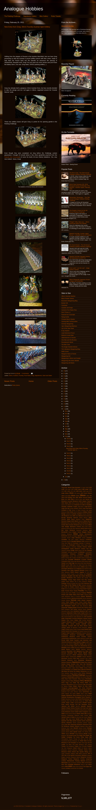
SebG (63, 713)
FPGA (86, 590)
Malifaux (69, 647)
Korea (78, 636)
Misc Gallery (44, 16)
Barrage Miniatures (66, 517)
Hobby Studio (77, 613)
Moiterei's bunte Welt (67, 335)
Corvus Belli (73, 555)
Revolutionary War (87, 699)
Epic (80, 576)
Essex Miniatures (87, 576)
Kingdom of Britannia (76, 633)
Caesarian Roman (65, 537)
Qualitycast (64, 691)
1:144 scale (67, 489)
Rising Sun (81, 700)
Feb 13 (69, 466)
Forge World (83, 588)
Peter (71, 682)
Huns (81, 615)
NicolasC (73, 664)
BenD (72, 521)
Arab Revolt (89, 508)
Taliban (63, 733)
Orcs (80, 673)
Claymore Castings (65, 550)
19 (64, 388)
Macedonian (84, 645)
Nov (66, 413)
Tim (78, 740)
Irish (80, 620)
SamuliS (83, 706)
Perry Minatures (75, 681)
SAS (81, 708)
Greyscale (64, 607)
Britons (81, 534)
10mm (67, 493)
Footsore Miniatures (80, 587)
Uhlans (75, 748)
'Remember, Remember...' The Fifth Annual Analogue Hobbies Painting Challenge (79, 199)
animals (72, 508)
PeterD (82, 682)
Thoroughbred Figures (66, 739)
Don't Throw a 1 (66, 312)
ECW (72, 572)
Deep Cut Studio (77, 565)
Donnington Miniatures (67, 568)
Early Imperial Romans (77, 570)
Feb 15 (69, 460)
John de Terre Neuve (80, 625)
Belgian (69, 521)
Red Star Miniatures (87, 695)
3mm (74, 497)
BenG (76, 521)
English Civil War (73, 576)
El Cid (87, 572)
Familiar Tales (88, 577)
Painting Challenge (78, 675)
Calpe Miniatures (76, 537)
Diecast (70, 566)
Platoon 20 (81, 686)
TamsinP (72, 733)
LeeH (87, 642)
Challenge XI (88, 543)
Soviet (77, 719)
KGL (71, 631)
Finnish (90, 581)
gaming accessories (77, 598)
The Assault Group (71, 735)
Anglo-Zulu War (65, 508)
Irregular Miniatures (66, 622)
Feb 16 (69, 458)
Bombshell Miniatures (82, 530)
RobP (90, 701)
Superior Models (65, 731)
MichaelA (63, 653)
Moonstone (64, 658)
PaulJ (66, 679)
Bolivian (90, 528)
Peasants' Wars (76, 679)
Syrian (79, 731)
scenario (76, 710)
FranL (74, 592)
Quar (68, 691)
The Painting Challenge (12, 16)
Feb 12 (69, 468)
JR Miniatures (74, 627)
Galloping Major (88, 594)
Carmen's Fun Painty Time (69, 310)
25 (64, 373)
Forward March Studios (68, 319)
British (75, 534)
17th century (77, 493)
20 (64, 386)
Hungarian (77, 614)
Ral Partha (73, 693)
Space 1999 (83, 719)
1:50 (72, 491)
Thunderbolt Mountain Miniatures (69, 740)
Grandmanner (65, 604)
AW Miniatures (65, 515)
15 (64, 399)
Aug (66, 421)
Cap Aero (71, 539)
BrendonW (64, 532)
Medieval (79, 651)
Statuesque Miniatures (76, 724)
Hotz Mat (67, 614)
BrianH (70, 532)
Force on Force (68, 588)
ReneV (83, 697)
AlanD (88, 503)
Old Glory (64, 671)
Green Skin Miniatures (82, 605)
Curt (69, 561)
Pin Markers (64, 686)
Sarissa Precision (75, 708)
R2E (91, 691)
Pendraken (88, 679)
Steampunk (86, 724)
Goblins (63, 602)
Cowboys (86, 556)
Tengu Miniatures (79, 733)
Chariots (79, 547)
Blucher (68, 528)
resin (76, 699)
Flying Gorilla (65, 317)
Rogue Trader (70, 702)
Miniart (85, 654)
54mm (90, 497)
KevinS (67, 631)
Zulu (78, 768)
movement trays (84, 658)
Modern (79, 656)
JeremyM (70, 625)
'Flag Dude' (64, 487)
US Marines (84, 748)
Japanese (64, 625)
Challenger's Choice (74, 545)
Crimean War (68, 557)
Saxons (63, 710)
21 (64, 383)
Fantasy (64, 579)
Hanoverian (64, 611)
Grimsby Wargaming (67, 323)
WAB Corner (65, 351)
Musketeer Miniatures (85, 660)
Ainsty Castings (75, 503)
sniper (70, 719)
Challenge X (82, 543)
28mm (11, 375)
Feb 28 (69, 438)
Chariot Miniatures (65, 546)
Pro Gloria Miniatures (85, 688)
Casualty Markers (76, 541)
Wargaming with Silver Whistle (70, 360)
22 (64, 381)
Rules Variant (65, 704)
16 (64, 396)
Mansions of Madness (86, 647)
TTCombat (84, 746)
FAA (75, 577)
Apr (66, 431)
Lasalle (87, 638)
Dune (83, 568)
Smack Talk (64, 719)
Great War (85, 604)
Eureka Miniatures (67, 577)
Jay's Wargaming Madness (69, 326)
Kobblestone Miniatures (68, 636)
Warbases (84, 755)
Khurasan (74, 631)
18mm (63, 495)
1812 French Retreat (86, 493)
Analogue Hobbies (23, 8)
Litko (62, 645)
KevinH (63, 631)
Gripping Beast (72, 607)
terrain (85, 733)
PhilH (86, 682)
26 (64, 371)
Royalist (90, 702)
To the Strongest (71, 742)
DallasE (63, 563)
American (77, 504)
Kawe (82, 629)
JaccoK (72, 624)
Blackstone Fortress (75, 526)
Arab (84, 508)
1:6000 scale (85, 491)
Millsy (90, 653)
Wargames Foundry (79, 759)
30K (91, 495)
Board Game (84, 528)
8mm (66, 499)
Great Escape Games (75, 604)
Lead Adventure (84, 640)
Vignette (81, 751)
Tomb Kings (84, 742)
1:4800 (68, 491)
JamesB (83, 624)
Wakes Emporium (83, 753)
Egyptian (82, 572)
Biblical (85, 521)
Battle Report (71, 519)
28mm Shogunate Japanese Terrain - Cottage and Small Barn (80, 280)
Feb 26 (69, 443)
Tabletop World (88, 731)
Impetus (63, 620)
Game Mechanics (65, 596)
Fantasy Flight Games (74, 579)
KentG (86, 629)
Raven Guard (84, 693)
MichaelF (70, 653)
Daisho (90, 561)
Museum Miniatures (67, 660)
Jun (66, 426)
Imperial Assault (87, 618)
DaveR (67, 565)
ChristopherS (65, 548)
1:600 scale (79, 491)
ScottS (80, 711)
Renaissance (70, 697)
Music (75, 660)
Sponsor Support (87, 722)
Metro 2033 (88, 651)
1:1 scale (83, 487)
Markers (68, 649)
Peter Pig (76, 682)
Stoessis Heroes (82, 728)
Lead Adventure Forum (68, 333)
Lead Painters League (79, 642)
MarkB (63, 649)
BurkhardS (64, 536)
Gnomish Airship (67, 26)
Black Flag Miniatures (72, 523)
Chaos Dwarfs (88, 545)
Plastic (75, 686)
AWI (74, 515)
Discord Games (77, 566)
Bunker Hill (64, 303)
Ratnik (78, 693)
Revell (80, 699)
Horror (86, 613)
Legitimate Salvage (78, 644)
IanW (63, 618)
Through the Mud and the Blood (82, 739)
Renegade (78, 697)
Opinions (76, 673)
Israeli (74, 622)
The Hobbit (79, 735)
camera (83, 537)
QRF (88, 690)
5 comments (25, 373)
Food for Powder (69, 587)
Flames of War (76, 585)
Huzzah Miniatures (68, 616)
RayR (90, 693)
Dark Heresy (78, 563)
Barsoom (75, 517)
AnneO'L (76, 508)
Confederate (81, 552)
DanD (67, 563)
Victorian (80, 750)
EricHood (67, 806)
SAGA (72, 706)
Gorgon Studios (79, 602)
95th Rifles (71, 499)
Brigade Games (77, 532)
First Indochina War (86, 583)
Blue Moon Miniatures (75, 528)
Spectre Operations (77, 722)
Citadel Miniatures (75, 548)
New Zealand (88, 662)
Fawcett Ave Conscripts (12, 157)
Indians (76, 620)
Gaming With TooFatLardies (69, 321)
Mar (66, 434)
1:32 (62, 491)
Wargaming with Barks (67, 363)
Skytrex (90, 717)
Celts (83, 541)
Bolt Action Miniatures (68, 530)
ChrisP (90, 547)
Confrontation (88, 552)
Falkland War (80, 577)
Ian (83, 616)
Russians (84, 704)
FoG (62, 587)
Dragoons (79, 568)
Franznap (78, 592)
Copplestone (65, 556)
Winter (90, 764)
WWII (70, 766)
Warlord (83, 761)
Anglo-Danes (81, 506)
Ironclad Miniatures (87, 620)
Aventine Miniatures (87, 514)
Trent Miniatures (70, 746)
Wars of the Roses (87, 762)
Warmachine (89, 760)
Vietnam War (75, 751)
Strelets (68, 730)
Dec (66, 411)
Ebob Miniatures (65, 572)
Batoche (86, 517)
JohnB (68, 627)
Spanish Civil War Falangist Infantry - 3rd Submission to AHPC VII (80, 257)
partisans (77, 677)
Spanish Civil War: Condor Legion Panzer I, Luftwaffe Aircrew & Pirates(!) (80, 234)
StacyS (63, 724)
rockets (63, 702)
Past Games (83, 677)
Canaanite (89, 537)
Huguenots (72, 614)
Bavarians (64, 521)
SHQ (90, 715)
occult (71, 669)
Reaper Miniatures (66, 695)
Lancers (90, 636)
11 (64, 409)
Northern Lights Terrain (73, 667)
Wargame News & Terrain (68, 353)
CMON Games (78, 550)
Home (31, 381)
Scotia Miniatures (66, 711)
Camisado (64, 305)
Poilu (86, 686)
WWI (66, 766)
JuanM (90, 627)
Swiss (71, 731)
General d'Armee (65, 600)
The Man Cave (65, 344)
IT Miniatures (80, 622)
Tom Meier (78, 742)
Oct (66, 416)
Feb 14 (69, 463)
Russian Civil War (75, 704)
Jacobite (78, 624)
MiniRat (63, 656)
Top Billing (68, 744)
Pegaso (83, 678)
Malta (72, 647)
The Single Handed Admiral (69, 347)
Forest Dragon (76, 588)
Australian (74, 514)
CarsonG (69, 541)
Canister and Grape (67, 307)
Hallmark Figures (82, 609)
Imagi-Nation (68, 618)
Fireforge (63, 583)
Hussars (86, 615)
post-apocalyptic (73, 688)
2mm (87, 495)
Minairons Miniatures (66, 654)
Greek (73, 605)
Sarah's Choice (65, 708)
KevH (90, 629)
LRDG (79, 645)
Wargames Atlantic (75, 757)
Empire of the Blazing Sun (78, 574)
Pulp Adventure (82, 690)
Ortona (83, 673)
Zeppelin (63, 768)
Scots (72, 711)
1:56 (74, 491)
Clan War (89, 548)
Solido (73, 719)
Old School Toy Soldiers (73, 671)
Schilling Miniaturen (83, 710)
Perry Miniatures (86, 681)
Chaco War (64, 543)
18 (64, 391)
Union (79, 748)
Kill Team (89, 631)
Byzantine (85, 535)
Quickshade (86, 691)
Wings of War (84, 764)
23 (64, 378)
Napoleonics (38, 375)
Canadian (64, 539)
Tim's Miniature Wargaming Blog (70, 349)
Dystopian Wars (65, 570)
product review (65, 690)
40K (77, 497)
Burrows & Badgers (72, 535)
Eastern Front (88, 570)
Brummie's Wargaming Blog (69, 300)
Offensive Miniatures (86, 669)
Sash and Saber (47, 375)
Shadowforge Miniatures (73, 715)
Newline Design (65, 664)
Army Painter (70, 512)
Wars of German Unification (74, 762)
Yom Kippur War (87, 766)
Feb (66, 436)
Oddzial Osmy (77, 669)
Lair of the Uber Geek (67, 328)
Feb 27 (69, 441)
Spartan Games (81, 720)
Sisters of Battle (70, 717)
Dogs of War (88, 566)
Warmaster (64, 762)
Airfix (85, 503)
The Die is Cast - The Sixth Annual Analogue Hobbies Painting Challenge (80, 173)
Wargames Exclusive (86, 757)
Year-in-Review (79, 766)
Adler (62, 503)
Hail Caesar (74, 609)
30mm (63, 497)
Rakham (67, 693)
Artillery (85, 512)
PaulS (70, 679)
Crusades (83, 559)
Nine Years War (81, 664)
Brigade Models (87, 532)
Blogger (80, 806)
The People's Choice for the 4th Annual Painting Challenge (78, 211)
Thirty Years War (86, 737)
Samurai (89, 706)
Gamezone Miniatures (66, 598)
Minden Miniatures (78, 654)
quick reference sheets (76, 691)
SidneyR (63, 717)
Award (71, 515)
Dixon (83, 567)
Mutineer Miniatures (66, 662)
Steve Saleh (70, 728)
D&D (83, 561)
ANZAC (80, 508)
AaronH (87, 499)
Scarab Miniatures (70, 710)
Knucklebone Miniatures (68, 635)
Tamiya (67, 733)
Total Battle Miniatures (78, 744)
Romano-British (78, 702)
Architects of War (66, 510)
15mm (71, 493)
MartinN (78, 649)
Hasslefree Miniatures (79, 611)
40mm (80, 497)
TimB (81, 740)
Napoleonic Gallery (29, 16)
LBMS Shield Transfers (72, 640)
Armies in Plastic (76, 510)
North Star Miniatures (67, 666)
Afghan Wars (68, 503)
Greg (32, 375)
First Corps (78, 583)
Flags (62, 585)
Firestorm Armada (71, 583)
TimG (85, 740)
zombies (68, 768)
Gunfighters (67, 609)
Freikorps (83, 592)
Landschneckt (65, 638)
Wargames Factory (66, 759)
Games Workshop (86, 596)
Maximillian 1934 (71, 651)
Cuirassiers (64, 561)
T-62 (83, 731)
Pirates (70, 686)
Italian (85, 622)
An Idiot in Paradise (86, 504)
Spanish (89, 719)
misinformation (73, 656)
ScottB (76, 711)
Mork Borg (76, 658)
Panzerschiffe (88, 675)
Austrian (15, 375)
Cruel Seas (64, 559)
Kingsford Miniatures (87, 633)
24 (64, 376)
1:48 (65, 491)
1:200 (72, 489)
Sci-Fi (90, 710)
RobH (86, 701)
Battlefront (89, 519)
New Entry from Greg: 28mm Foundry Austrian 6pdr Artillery (27, 27)
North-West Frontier (80, 666)
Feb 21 (69, 455)
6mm (62, 499)
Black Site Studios (84, 524)
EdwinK (77, 572)
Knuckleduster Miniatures (84, 635)
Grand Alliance (88, 602)
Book (90, 530)
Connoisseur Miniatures (68, 554)
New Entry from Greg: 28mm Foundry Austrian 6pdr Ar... (77, 449)
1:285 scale (84, 489)
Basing (80, 517)
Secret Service (68, 713)
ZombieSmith (73, 768)
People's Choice (65, 681)
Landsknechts (72, 638)
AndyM (75, 506)
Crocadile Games (81, 557)
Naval (82, 662)
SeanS (90, 711)
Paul (88, 677)
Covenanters (80, 555)
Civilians (83, 548)
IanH (85, 616)
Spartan (75, 720)
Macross (90, 645)
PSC (77, 689)
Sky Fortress (84, 717)
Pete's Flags (65, 682)
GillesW (83, 600)
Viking (86, 751)
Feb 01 (69, 473)
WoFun (63, 766)
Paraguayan (64, 677)
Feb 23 (69, 453)
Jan (66, 476)
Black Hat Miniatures (83, 523)
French (89, 592)
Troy (80, 746)
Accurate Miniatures (72, 501)
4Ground (85, 497)
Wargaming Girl (65, 356)
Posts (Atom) (16, 385)
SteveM (75, 728)
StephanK (82, 726)
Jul (66, 423)
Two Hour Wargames (66, 748)
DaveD (63, 565)
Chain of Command (72, 543)
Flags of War (68, 585)
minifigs (90, 654)
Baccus (81, 515)
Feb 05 (69, 471)
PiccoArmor (70, 684)
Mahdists (64, 647)
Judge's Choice (65, 629)
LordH (75, 645)
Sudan (90, 730)
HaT (86, 611)
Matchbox (83, 649)
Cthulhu (89, 559)
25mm (77, 495)
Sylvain (75, 731)
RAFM (62, 693)
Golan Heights (70, 602)
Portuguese (64, 688)
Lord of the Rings (69, 645)
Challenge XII (64, 545)
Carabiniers (89, 539)
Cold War (84, 550)
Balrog (84, 515)
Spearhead (89, 720)
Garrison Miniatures (87, 598)
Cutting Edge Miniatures (76, 561)
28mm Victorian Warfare (68, 296)
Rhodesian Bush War (66, 700)
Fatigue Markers (70, 581)
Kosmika (83, 636)
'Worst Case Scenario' (74, 487)
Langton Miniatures (81, 638)
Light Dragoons (88, 643)
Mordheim (70, 658)
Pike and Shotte (87, 684)
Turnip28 (89, 746)
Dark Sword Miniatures (86, 563)
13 (64, 404)
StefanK (72, 726)
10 (64, 480)
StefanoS (77, 726)
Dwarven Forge (88, 568)
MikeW (80, 653)
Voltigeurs (73, 753)
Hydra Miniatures (78, 616)
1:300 (90, 489)
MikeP (75, 653)
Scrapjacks (85, 711)
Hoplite (83, 613)
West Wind (64, 764)
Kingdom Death (65, 633)
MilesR (85, 653)
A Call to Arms (78, 499)
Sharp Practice (84, 715)
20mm (73, 495)
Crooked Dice (88, 557)
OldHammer (83, 671)
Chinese (85, 547)
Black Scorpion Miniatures (72, 524)
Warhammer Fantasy (73, 761)
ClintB (72, 550)
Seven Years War (82, 713)
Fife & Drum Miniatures (81, 581)
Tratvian (63, 746)
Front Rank (27, 375)
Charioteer (73, 546)
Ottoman (69, 675)
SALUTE (78, 706)
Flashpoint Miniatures (87, 585)
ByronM (80, 536)
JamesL (90, 624)
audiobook (68, 514)
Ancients (63, 506)
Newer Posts (9, 381)
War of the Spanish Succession (73, 755)
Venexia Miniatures (72, 750)
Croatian (74, 557)
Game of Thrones (75, 596)
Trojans (76, 746)
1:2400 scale (77, 489)
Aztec (77, 515)
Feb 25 (69, 446)
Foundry (21, 375)
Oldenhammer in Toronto (68, 337)
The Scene (76, 737)
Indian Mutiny (70, 620)
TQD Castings (88, 744)
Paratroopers (71, 677)
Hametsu (89, 609)
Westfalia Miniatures (74, 764)
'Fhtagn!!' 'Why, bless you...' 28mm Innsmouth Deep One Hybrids (79, 222)
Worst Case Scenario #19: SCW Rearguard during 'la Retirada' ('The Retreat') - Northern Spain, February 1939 (79, 187)
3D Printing (68, 497)
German (73, 600)
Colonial (89, 550)
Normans (89, 664)
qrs (91, 689)
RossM (85, 702)
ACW (80, 501)
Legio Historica (69, 643)
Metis (83, 651)
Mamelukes (77, 647)
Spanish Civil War (66, 720)
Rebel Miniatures (77, 695)
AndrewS (69, 506)
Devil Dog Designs (87, 565)
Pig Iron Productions (78, 684)
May (66, 429)
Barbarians (89, 515)
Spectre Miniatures (66, 722)
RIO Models (75, 700)
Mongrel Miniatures (87, 656)
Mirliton (67, 656)
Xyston (74, 766)
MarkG (73, 649)
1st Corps (68, 495)
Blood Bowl (85, 526)
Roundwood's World (67, 342)
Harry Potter (70, 611)
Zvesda (81, 768)
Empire (68, 574)
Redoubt (63, 697)
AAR (84, 499)
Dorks (74, 568)
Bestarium (81, 521)
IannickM (89, 616)
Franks (70, 592)
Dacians (86, 561)
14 (64, 401)
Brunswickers (88, 534)
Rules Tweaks (56, 16)
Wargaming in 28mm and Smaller (71, 358)
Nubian (81, 667)
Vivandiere (67, 753)
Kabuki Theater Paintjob (75, 629)
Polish (90, 686)
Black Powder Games (67, 298)
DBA (71, 565)
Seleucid (74, 713)
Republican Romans (70, 699)
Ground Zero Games (82, 607)
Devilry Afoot (64, 567)
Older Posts (52, 381)
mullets (90, 658)
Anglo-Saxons (88, 506)
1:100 (86, 487)
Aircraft (81, 503)
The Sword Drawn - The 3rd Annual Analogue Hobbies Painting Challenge (80, 245)
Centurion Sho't (88, 541)
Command (64, 552)
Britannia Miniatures (66, 534)
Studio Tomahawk (83, 730)
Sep (66, 418)
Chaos (82, 545)
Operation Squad (69, 673)
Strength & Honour (74, 730)
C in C (90, 535)
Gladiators (89, 600)
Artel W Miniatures (78, 512)
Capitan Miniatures (79, 539)
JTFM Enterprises (82, 627)
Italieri (67, 624)
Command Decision (72, 552)
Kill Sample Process (82, 631)
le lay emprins (65, 330)
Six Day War (78, 717)
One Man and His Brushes (69, 340)
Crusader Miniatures (74, 559)
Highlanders (70, 613)
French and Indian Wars (68, 594)
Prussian (72, 690)
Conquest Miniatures (85, 554)
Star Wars (67, 724)
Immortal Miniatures (77, 618)
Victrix (69, 751)
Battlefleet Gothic (80, 519)
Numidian (67, 669)
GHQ (78, 600)
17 (64, 393)
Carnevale (63, 541)
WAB (77, 753)
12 (64, 406)
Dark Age (71, 563)
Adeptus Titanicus (87, 501)
